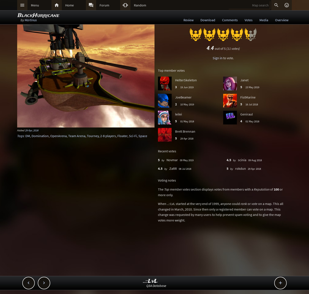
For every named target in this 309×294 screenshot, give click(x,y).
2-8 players (108, 136)
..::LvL (150, 281)
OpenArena (58, 136)
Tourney (93, 136)
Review (188, 20)
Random (140, 5)
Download (207, 20)
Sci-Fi (133, 136)
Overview (281, 20)
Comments (230, 20)
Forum (104, 5)
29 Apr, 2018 (31, 130)
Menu (35, 5)
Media (263, 20)
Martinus (31, 20)
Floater (122, 136)
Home (69, 5)
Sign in (218, 58)
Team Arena (76, 136)
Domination (40, 136)
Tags (20, 136)
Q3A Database (156, 285)
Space (142, 136)
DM (27, 136)
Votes (249, 20)
